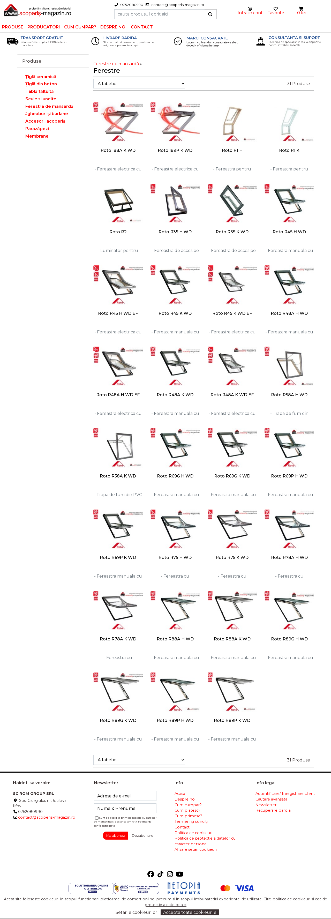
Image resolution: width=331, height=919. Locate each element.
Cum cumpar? (80, 27)
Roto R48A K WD (175, 394)
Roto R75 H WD (175, 557)
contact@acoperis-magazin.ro (46, 817)
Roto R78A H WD (289, 557)
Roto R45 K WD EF (232, 313)
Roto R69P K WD (118, 557)
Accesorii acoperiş (45, 121)
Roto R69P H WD (289, 476)
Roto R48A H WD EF (118, 394)
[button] (301, 8)
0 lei (301, 12)
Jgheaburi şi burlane (46, 113)
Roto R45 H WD (289, 231)
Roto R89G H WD (289, 639)
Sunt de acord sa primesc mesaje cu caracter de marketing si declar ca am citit (125, 821)
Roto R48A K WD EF (232, 394)
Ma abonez (115, 835)
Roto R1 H (232, 150)
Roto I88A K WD (118, 150)
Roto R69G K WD (232, 476)
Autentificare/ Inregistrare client (285, 793)
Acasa (180, 793)
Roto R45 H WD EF (118, 313)
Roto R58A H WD (289, 394)
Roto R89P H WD (175, 720)
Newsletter (265, 805)
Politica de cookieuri (193, 833)
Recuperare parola (273, 810)
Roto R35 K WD (232, 231)
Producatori (43, 27)
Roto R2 (118, 231)
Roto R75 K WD (232, 557)
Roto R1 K (289, 150)
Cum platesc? (187, 810)
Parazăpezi (37, 128)
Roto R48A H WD (289, 313)
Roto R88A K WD (232, 639)
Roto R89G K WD (118, 720)
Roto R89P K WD (232, 720)
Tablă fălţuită (39, 91)
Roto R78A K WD (118, 639)
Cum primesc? (188, 816)
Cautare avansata (271, 799)
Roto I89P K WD (175, 150)
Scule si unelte (40, 98)
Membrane (37, 136)
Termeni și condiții (191, 821)
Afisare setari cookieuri (196, 849)
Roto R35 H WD (175, 231)
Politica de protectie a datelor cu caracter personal (205, 841)
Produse (12, 27)
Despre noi (113, 27)
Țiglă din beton (41, 83)
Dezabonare (142, 835)
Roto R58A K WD (118, 476)
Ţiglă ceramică (40, 76)
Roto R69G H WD (175, 476)
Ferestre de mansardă (49, 106)
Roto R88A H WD (175, 639)
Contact (142, 27)
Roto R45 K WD (175, 313)
